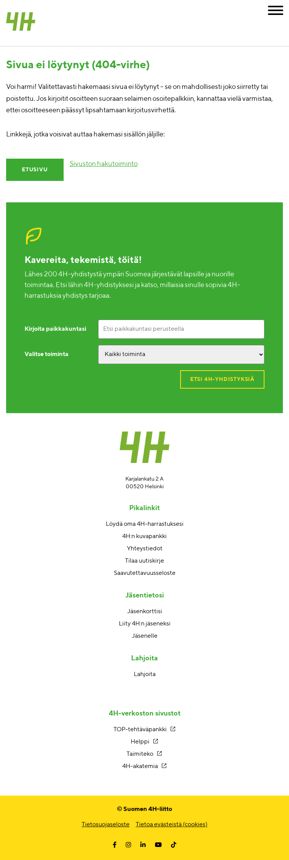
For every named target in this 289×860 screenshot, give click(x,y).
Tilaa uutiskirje (144, 561)
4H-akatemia (140, 766)
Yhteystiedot (145, 549)
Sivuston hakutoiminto (104, 164)
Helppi (140, 742)
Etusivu (35, 169)
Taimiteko (139, 754)
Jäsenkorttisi (144, 612)
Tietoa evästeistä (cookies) (171, 825)
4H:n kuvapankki (144, 536)
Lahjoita (145, 674)
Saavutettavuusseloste (145, 573)
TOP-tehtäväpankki (140, 730)
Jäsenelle (145, 636)
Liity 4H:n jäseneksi (145, 624)
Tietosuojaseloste (106, 825)
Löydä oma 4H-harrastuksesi (145, 524)
